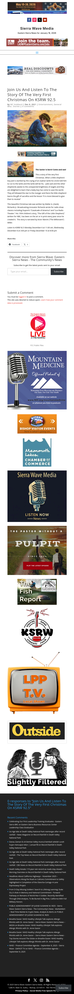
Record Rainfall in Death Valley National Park (47, 865)
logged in (22, 297)
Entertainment (46, 104)
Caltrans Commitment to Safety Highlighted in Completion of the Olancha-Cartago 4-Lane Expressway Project (36, 882)
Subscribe (58, 271)
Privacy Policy (21, 990)
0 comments (28, 106)
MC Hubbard (16, 104)
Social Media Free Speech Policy (44, 990)
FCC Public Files (36, 345)
